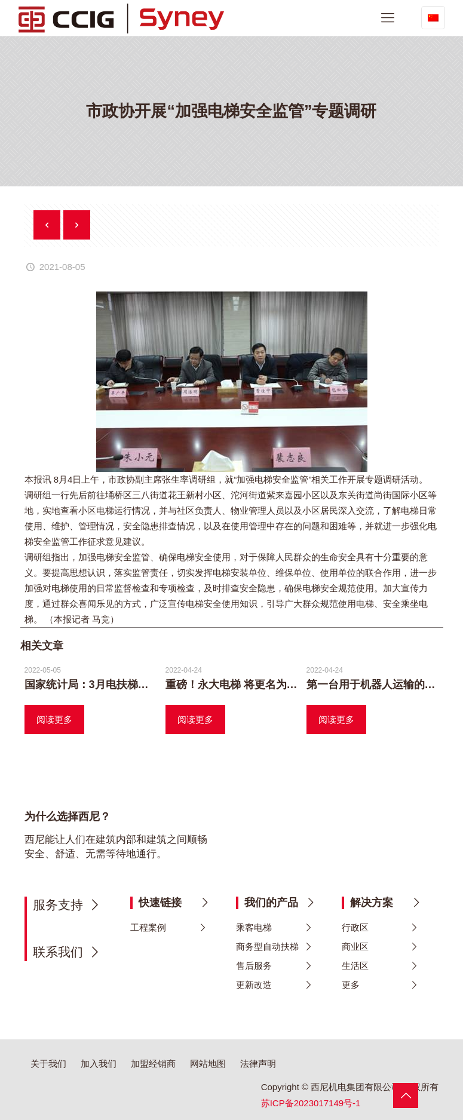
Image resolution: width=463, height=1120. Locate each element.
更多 (351, 985)
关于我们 (48, 1063)
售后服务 (254, 966)
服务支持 (58, 905)
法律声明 (258, 1063)
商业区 (355, 946)
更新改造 (254, 985)
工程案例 (148, 927)
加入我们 (98, 1063)
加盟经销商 (153, 1063)
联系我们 (58, 952)
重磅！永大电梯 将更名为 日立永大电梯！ (265, 685)
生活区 (355, 966)
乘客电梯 (254, 927)
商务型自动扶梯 (267, 946)
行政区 (355, 927)
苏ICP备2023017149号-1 (311, 1103)
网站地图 (208, 1063)
